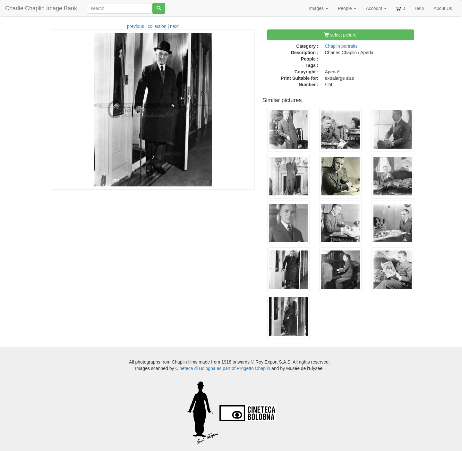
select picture (340, 34)
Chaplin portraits (341, 46)
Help (419, 8)
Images (318, 8)
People (347, 8)
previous (135, 26)
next (174, 26)
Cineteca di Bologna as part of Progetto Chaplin (222, 368)
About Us (442, 8)
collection (157, 26)
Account (376, 8)
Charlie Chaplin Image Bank (41, 8)
